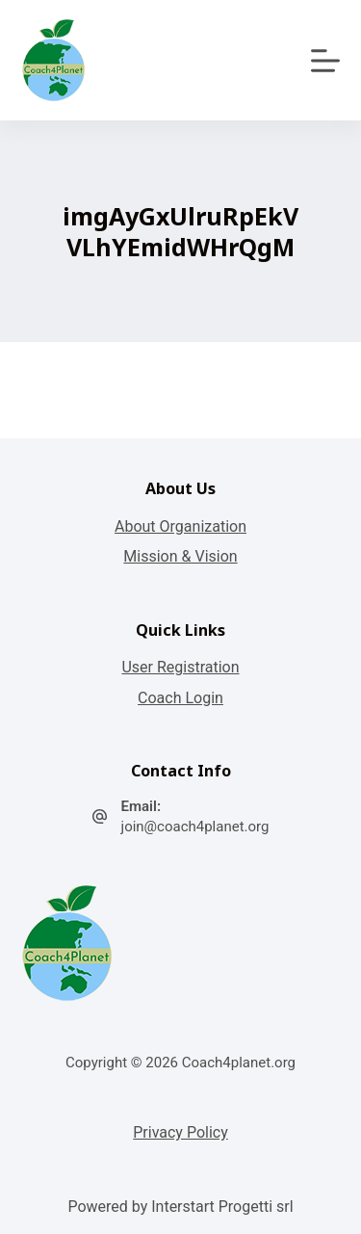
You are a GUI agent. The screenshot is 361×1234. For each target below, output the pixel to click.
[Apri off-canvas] (325, 60)
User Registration (180, 667)
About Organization (180, 526)
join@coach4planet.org (195, 826)
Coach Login (180, 698)
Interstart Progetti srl (222, 1206)
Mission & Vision (180, 556)
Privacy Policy (180, 1132)
